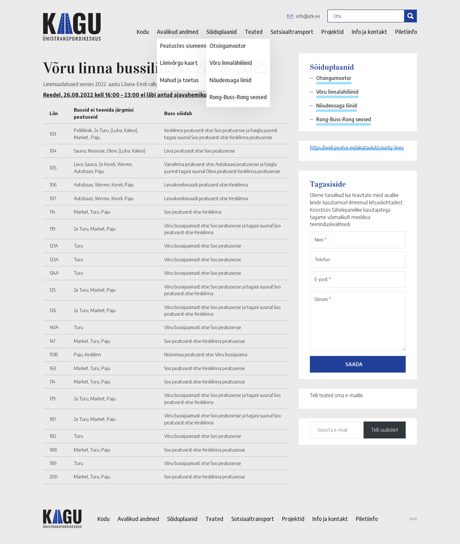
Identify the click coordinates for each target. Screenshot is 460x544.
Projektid (332, 31)
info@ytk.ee (308, 16)
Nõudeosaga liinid (336, 105)
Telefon (322, 259)
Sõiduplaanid (221, 31)
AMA (413, 518)
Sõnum (323, 299)
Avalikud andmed (177, 31)
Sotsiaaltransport (292, 31)
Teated (254, 31)
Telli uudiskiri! (384, 430)
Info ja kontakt (369, 31)
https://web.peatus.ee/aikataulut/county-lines (357, 147)
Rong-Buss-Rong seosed (343, 119)
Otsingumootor (333, 78)
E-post (323, 279)
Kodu (143, 31)
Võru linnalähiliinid (337, 92)
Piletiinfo (406, 31)
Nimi (320, 239)
